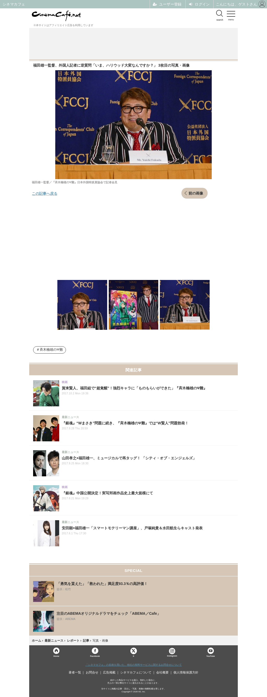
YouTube (210, 656)
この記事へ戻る (44, 193)
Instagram (172, 652)
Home (56, 656)
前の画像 (196, 193)
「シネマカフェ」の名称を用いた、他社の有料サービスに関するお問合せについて (133, 664)
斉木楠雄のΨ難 (51, 350)
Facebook (95, 656)
